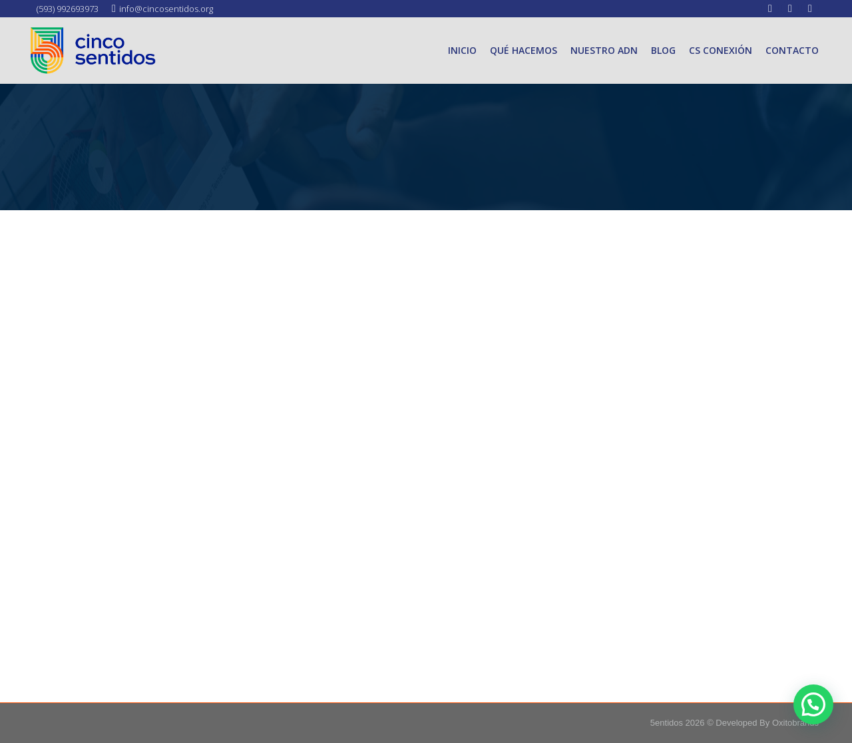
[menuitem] (462, 50)
